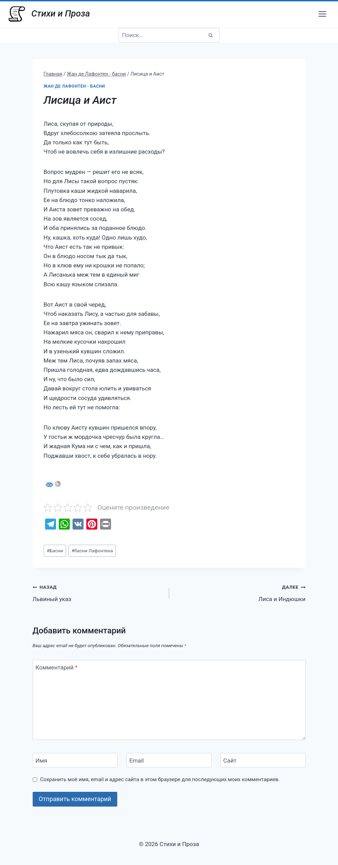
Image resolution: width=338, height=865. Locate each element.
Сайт (229, 760)
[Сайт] (263, 760)
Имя (41, 760)
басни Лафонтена (92, 550)
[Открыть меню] (322, 13)
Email (136, 760)
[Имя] (75, 760)
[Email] (169, 760)
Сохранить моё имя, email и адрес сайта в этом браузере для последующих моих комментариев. (160, 779)
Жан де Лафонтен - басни (74, 86)
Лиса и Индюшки (240, 592)
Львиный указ (98, 592)
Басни (55, 550)
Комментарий (56, 667)
